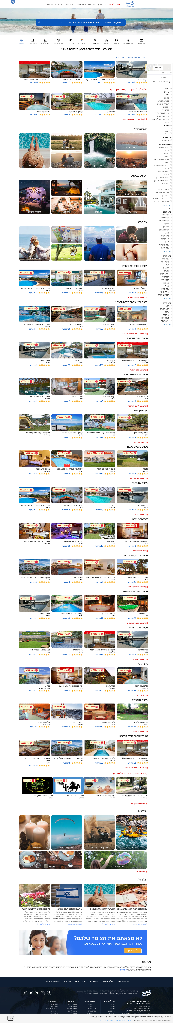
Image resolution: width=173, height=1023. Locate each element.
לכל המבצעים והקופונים (138, 803)
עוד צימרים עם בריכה (139, 514)
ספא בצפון (54, 1011)
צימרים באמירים (91, 1004)
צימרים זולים (73, 1006)
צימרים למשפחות (81, 4)
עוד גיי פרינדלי (141, 695)
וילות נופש (54, 1004)
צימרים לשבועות (114, 4)
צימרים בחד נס (91, 1006)
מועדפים (50, 4)
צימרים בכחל (92, 1011)
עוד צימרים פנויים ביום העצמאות (136, 623)
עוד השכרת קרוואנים (140, 442)
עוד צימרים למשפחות (139, 731)
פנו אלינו (123, 969)
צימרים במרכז (111, 1006)
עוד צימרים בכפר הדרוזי (139, 659)
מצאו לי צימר (58, 4)
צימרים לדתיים (72, 1011)
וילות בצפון (54, 1006)
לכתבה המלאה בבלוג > (42, 924)
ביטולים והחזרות (108, 981)
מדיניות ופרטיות (124, 981)
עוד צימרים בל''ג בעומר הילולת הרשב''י (134, 334)
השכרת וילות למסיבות (51, 1009)
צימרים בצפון (102, 4)
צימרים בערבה (111, 1013)
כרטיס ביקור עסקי (53, 981)
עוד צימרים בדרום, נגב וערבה (137, 587)
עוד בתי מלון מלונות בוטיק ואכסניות (135, 768)
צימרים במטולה (91, 1013)
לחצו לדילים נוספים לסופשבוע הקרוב (134, 119)
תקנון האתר (93, 981)
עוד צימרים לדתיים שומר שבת (137, 406)
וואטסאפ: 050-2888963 (142, 1008)
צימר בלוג (67, 981)
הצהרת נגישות (79, 981)
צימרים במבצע (72, 1004)
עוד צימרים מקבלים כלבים (138, 478)
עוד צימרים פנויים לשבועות (138, 370)
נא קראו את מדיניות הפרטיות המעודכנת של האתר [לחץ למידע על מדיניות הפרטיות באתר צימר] (115, 1020)
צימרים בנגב (111, 1011)
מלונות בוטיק (54, 1013)
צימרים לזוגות (92, 4)
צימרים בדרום (111, 1009)
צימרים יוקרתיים (72, 1009)
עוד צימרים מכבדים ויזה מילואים (136, 297)
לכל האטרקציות (140, 872)
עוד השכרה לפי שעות (139, 551)
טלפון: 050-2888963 (143, 1006)
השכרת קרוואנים (69, 4)
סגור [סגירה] (10, 1018)
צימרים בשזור (92, 1009)
